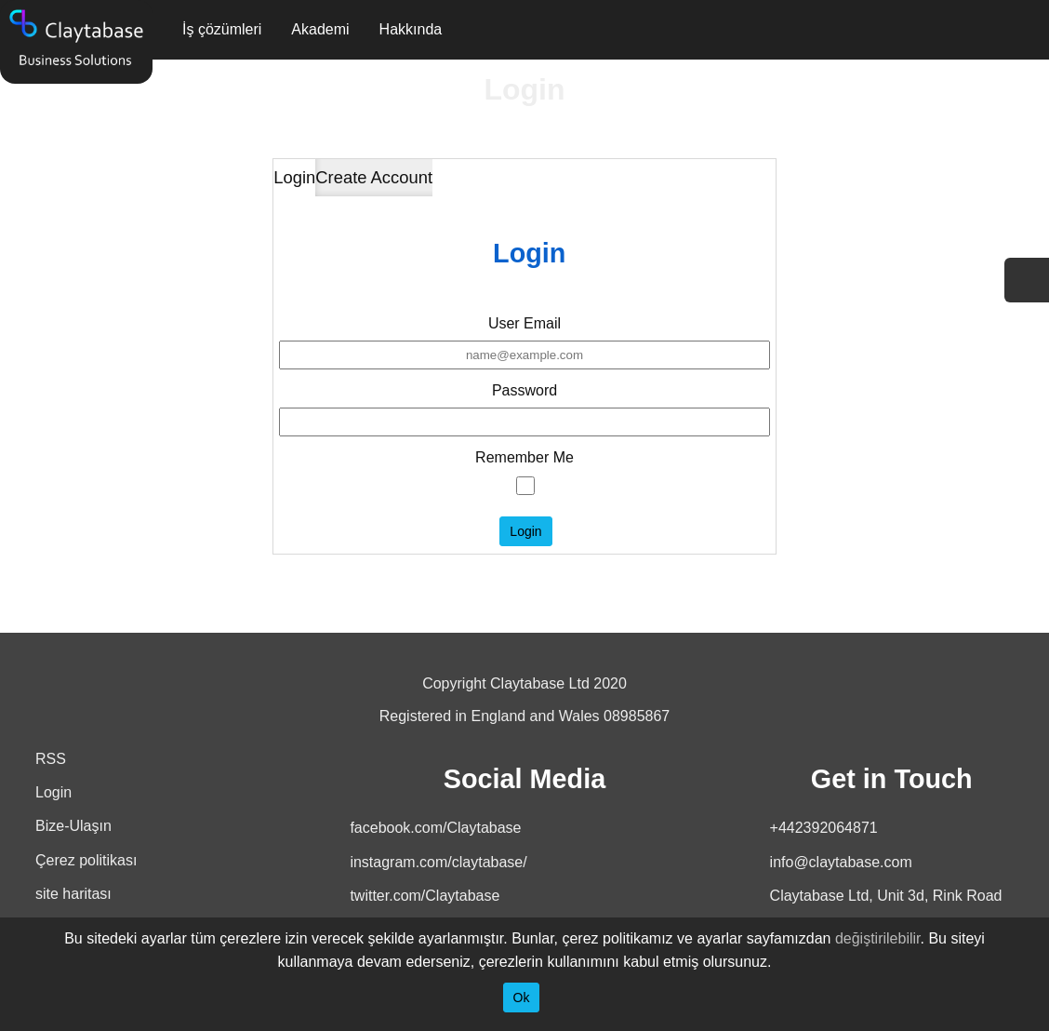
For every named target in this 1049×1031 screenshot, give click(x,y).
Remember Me (524, 457)
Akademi (320, 29)
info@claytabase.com (841, 862)
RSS (50, 759)
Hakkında (411, 29)
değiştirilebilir (878, 938)
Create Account (373, 177)
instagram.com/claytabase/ (438, 862)
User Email (524, 323)
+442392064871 (824, 828)
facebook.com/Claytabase (435, 828)
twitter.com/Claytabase (424, 896)
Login (294, 177)
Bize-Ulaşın (73, 826)
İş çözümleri (221, 29)
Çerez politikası (86, 860)
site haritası (73, 894)
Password (524, 390)
